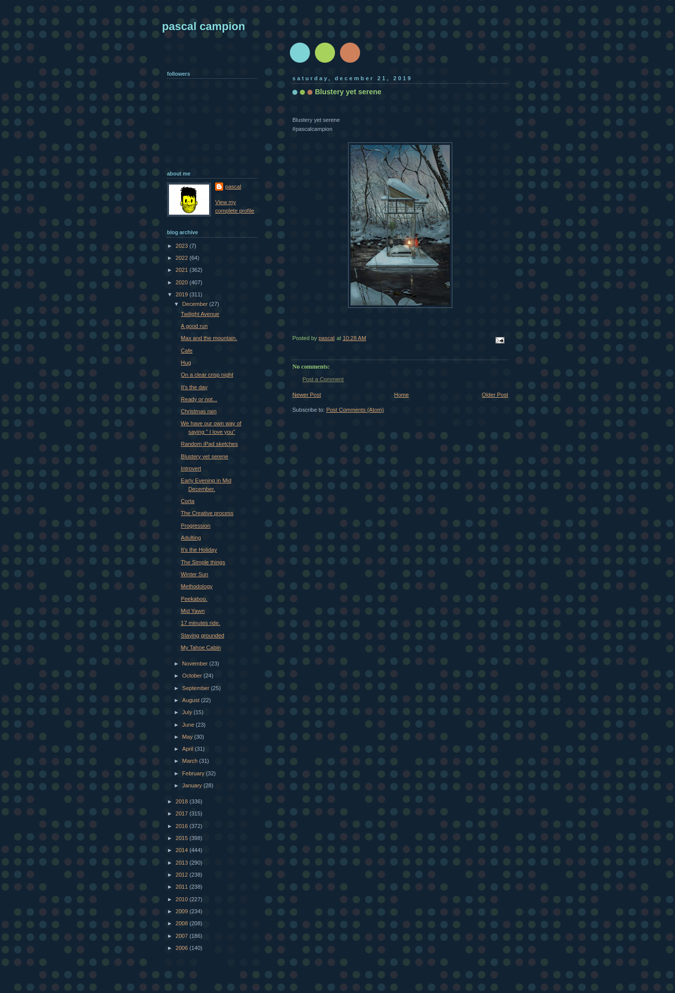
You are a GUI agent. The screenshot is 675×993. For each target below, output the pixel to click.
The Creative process (207, 513)
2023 (183, 246)
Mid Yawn (193, 611)
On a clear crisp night (207, 375)
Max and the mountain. (209, 338)
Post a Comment (323, 379)
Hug (186, 363)
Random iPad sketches (209, 444)
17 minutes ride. (201, 623)
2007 (183, 936)
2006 (183, 948)
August (191, 700)
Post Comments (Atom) (355, 410)
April (188, 749)
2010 (183, 899)
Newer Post (306, 395)
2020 (183, 282)
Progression (196, 526)
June (189, 725)
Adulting (191, 538)
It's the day (194, 387)
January (192, 785)
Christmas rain (199, 411)
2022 (183, 258)
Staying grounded (203, 635)
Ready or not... (199, 399)
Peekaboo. (194, 599)
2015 (183, 838)
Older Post (495, 395)
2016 (183, 826)
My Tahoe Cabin (201, 647)
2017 (183, 813)
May (188, 737)
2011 (183, 887)
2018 (183, 801)
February (194, 773)
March (190, 761)
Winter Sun (195, 574)
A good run (194, 326)
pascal (233, 187)
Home (401, 395)
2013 (183, 863)
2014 (183, 850)
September (196, 688)
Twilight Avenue (200, 314)
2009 (183, 911)
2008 (183, 923)
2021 (183, 270)
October (192, 676)
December (195, 304)
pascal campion (203, 26)
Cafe (187, 351)
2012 (183, 875)
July (188, 712)
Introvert (191, 468)
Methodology (197, 586)
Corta (188, 501)
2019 (183, 294)
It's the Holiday (199, 550)
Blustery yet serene (205, 456)
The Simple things (203, 562)
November (195, 663)
